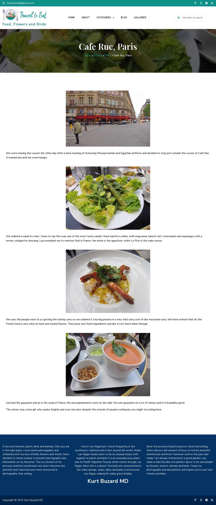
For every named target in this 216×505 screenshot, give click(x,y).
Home (71, 17)
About (86, 17)
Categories (105, 17)
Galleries (140, 17)
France (98, 55)
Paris (108, 55)
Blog (124, 17)
